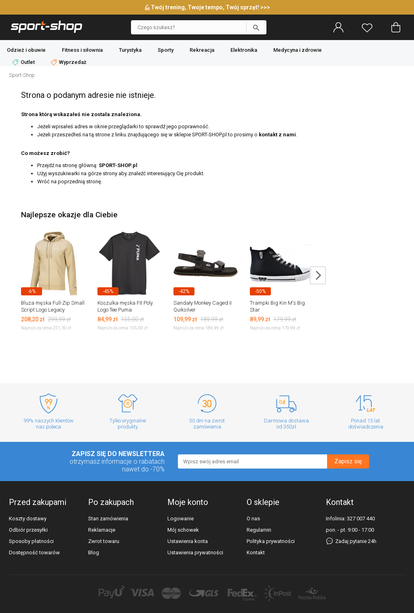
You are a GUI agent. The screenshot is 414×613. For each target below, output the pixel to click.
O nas (253, 518)
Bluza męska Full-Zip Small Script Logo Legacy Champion (52, 310)
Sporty (165, 50)
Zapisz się (348, 461)
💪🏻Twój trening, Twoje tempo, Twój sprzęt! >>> (207, 7)
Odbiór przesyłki (28, 530)
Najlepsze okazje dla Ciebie (69, 214)
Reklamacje (101, 530)
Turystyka (130, 50)
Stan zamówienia (108, 518)
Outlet (24, 62)
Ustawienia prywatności (195, 552)
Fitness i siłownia (82, 50)
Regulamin (259, 530)
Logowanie (180, 518)
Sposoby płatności (31, 541)
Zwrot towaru (103, 541)
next (318, 275)
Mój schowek (183, 530)
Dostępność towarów (34, 552)
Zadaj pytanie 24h (351, 541)
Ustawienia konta (187, 541)
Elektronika (243, 50)
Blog (93, 552)
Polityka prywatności (271, 541)
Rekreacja (202, 50)
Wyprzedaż (69, 62)
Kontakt (256, 552)
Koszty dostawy (27, 518)
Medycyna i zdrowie (297, 50)
